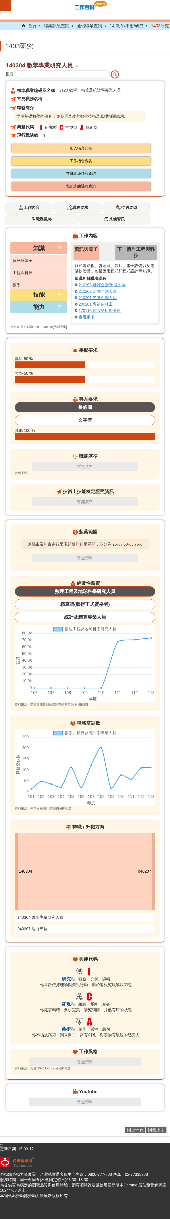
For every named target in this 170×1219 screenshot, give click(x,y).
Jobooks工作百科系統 (90, 5)
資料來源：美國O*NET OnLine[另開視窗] (38, 327)
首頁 (32, 25)
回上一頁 (135, 1129)
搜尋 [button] (115, 74)
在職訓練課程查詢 (81, 174)
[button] (39, 248)
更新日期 (8, 1149)
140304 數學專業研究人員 (40, 917)
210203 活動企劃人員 (98, 291)
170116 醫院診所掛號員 (100, 310)
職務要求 (80, 207)
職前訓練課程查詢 (81, 186)
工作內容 (32, 207)
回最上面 (156, 1129)
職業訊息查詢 (56, 25)
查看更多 (87, 317)
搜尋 (10, 74)
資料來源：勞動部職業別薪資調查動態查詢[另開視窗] (51, 704)
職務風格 (44, 219)
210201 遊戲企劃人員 (98, 298)
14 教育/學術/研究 (126, 25)
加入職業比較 (81, 148)
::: (5, 57)
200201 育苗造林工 (96, 304)
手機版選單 (5, 5)
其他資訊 (117, 219)
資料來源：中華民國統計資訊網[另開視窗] (43, 808)
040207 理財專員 (32, 929)
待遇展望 (129, 207)
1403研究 (160, 25)
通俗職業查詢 (89, 25)
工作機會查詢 (81, 161)
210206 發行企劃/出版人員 (102, 285)
